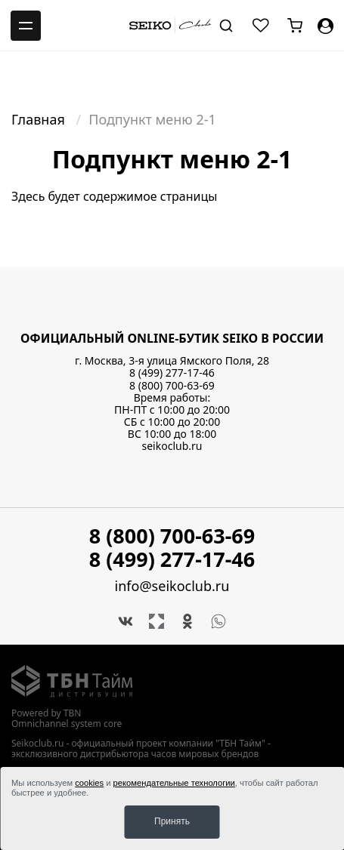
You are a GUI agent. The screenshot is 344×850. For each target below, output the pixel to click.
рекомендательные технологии (174, 782)
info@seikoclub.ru (172, 586)
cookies (89, 782)
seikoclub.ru (172, 446)
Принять (172, 821)
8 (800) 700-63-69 (172, 385)
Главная (39, 119)
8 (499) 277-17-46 (172, 372)
